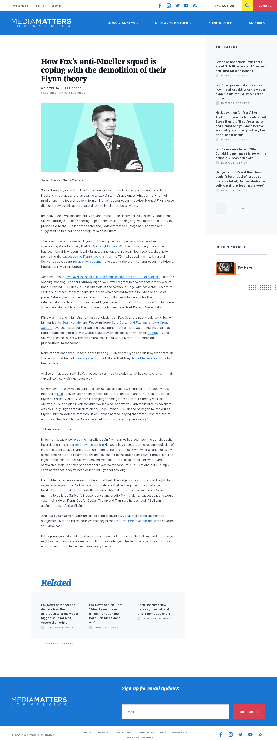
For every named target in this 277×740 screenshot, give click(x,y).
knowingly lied (85, 358)
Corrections (122, 732)
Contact (102, 732)
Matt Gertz (71, 88)
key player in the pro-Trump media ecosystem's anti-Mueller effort (112, 277)
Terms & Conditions (140, 737)
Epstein (56, 5)
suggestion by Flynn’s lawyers (83, 256)
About (87, 732)
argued (62, 485)
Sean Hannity (72, 322)
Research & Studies (173, 23)
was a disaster (67, 241)
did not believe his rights (148, 358)
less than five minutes (137, 521)
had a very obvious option (84, 444)
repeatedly (49, 485)
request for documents (89, 261)
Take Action (223, 5)
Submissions (145, 732)
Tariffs (40, 5)
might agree (108, 246)
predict (152, 332)
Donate (265, 5)
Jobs (162, 732)
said (66, 307)
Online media (20, 5)
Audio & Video (220, 23)
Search (247, 5)
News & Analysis (123, 23)
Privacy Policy (182, 732)
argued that (67, 297)
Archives (257, 23)
